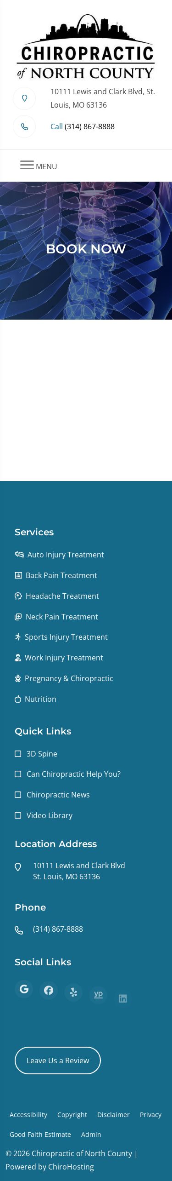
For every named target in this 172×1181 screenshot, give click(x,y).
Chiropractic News (58, 795)
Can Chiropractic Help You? (74, 774)
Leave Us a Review (58, 1060)
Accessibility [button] (28, 1114)
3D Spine (42, 754)
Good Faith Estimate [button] (40, 1134)
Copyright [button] (72, 1114)
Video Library (49, 815)
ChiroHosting (71, 1167)
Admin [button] (91, 1134)
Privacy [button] (150, 1114)
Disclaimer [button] (113, 1114)
